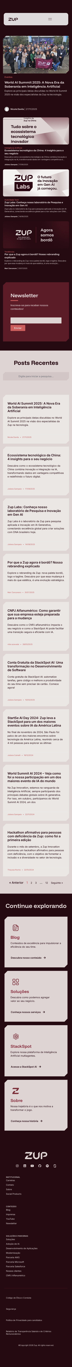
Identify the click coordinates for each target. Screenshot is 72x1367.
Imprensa (10, 1214)
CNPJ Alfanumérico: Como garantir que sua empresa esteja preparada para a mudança (34, 614)
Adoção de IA (13, 1244)
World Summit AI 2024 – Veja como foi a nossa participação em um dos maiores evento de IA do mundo (34, 777)
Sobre (9, 1189)
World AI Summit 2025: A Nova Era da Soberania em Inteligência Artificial (34, 407)
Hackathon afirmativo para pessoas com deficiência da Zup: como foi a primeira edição (34, 836)
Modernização (13, 1253)
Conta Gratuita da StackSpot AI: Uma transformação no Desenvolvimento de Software (35, 666)
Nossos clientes (13, 1271)
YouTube (10, 1219)
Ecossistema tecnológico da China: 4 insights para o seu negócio (34, 457)
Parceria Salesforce (15, 1266)
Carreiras (10, 1180)
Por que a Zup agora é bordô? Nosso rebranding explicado (35, 564)
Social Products (13, 1194)
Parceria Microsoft (15, 1262)
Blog (8, 1210)
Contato (10, 1185)
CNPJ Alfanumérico (15, 1275)
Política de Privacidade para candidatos (24, 1320)
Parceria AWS (13, 1257)
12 (46, 882)
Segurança (11, 1309)
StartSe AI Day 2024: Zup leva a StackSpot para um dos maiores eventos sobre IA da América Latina (34, 721)
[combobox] (36, 376)
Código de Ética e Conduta (18, 1298)
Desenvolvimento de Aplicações (21, 1248)
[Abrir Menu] (50, 19)
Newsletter (11, 1223)
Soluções (10, 1239)
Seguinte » (57, 882)
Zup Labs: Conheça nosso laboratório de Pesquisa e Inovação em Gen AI (34, 510)
